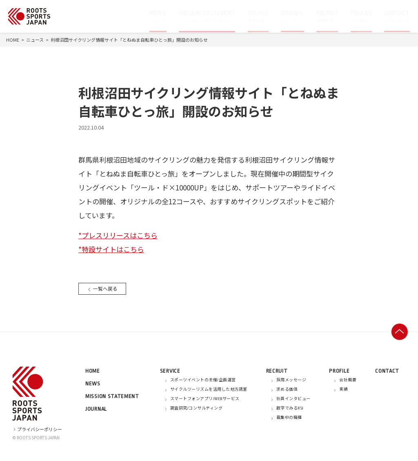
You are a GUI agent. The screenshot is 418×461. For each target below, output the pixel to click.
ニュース (35, 39)
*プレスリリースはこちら (118, 235)
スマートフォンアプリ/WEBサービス (205, 399)
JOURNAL (96, 409)
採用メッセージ (291, 380)
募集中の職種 (289, 418)
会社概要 (347, 380)
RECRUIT (277, 371)
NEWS (92, 383)
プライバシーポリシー (37, 429)
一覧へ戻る (103, 288)
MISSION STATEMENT (112, 396)
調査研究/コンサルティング (196, 408)
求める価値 (287, 389)
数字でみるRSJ (290, 408)
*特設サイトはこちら (111, 249)
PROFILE (339, 371)
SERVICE (170, 371)
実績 (343, 389)
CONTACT (387, 371)
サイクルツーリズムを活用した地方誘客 (208, 389)
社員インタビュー (293, 399)
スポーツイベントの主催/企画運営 (203, 380)
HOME (12, 39)
